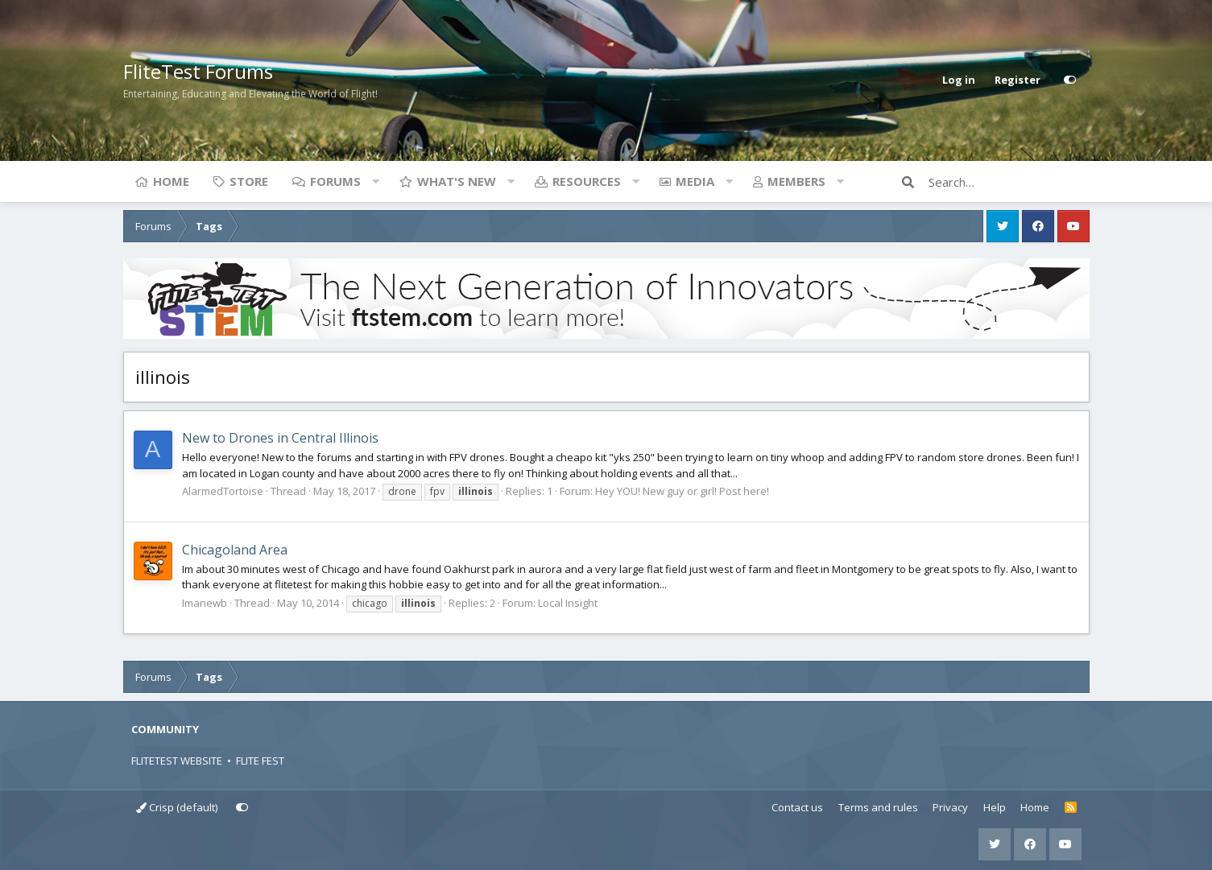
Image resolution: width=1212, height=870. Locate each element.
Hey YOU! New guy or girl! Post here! (682, 491)
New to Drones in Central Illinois (280, 438)
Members (796, 181)
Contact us (797, 807)
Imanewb (204, 603)
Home (171, 181)
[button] (376, 181)
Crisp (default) (176, 807)
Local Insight (568, 603)
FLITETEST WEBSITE (176, 760)
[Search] (1009, 182)
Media (695, 181)
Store (249, 181)
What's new (456, 181)
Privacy (950, 807)
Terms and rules (878, 807)
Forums (335, 181)
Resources (586, 181)
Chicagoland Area (234, 550)
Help (994, 807)
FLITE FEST (260, 760)
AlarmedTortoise (222, 491)
